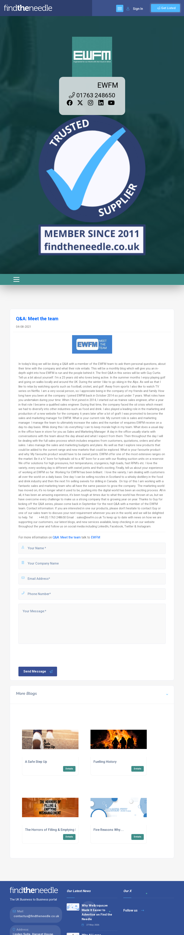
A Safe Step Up (36, 762)
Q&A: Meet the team (67, 537)
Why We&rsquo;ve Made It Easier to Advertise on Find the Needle (97, 912)
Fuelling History (105, 762)
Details (69, 768)
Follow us (133, 910)
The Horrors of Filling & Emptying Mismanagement (62, 830)
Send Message (38, 671)
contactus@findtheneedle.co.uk (36, 916)
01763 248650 (92, 95)
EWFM (107, 85)
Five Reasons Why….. (109, 830)
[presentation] (48, 655)
